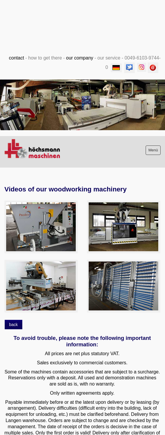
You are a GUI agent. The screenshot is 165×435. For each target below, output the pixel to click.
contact (16, 57)
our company (79, 57)
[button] (13, 325)
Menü (153, 150)
